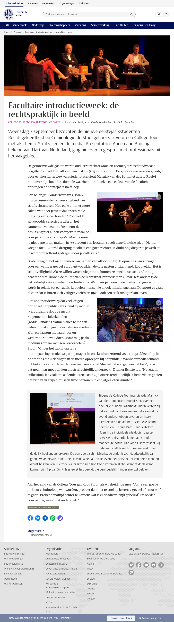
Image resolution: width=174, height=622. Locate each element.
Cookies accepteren (121, 618)
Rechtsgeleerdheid (41, 535)
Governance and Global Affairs (61, 568)
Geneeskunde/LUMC (56, 563)
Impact (90, 568)
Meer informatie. (62, 618)
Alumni (90, 563)
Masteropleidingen (13, 558)
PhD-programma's (13, 563)
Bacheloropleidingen (14, 553)
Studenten (33, 3)
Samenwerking (100, 25)
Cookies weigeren (151, 618)
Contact (91, 598)
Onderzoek (20, 25)
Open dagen (10, 578)
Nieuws (17, 32)
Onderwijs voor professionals (19, 568)
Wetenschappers (59, 25)
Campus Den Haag (144, 25)
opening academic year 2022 (43, 507)
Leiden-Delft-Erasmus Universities (104, 573)
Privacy (90, 593)
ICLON (49, 602)
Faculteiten (121, 25)
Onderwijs (38, 25)
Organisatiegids (67, 3)
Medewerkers (48, 3)
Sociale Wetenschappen (58, 578)
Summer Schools (13, 573)
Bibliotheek (84, 3)
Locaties (91, 578)
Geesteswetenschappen (58, 558)
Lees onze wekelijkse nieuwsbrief (145, 553)
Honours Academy (55, 597)
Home (7, 32)
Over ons (80, 25)
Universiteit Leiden (14, 3)
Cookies (91, 588)
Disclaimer (92, 583)
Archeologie (52, 553)
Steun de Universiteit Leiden (101, 558)
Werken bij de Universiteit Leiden (104, 553)
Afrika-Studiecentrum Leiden (60, 592)
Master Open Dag (13, 583)
